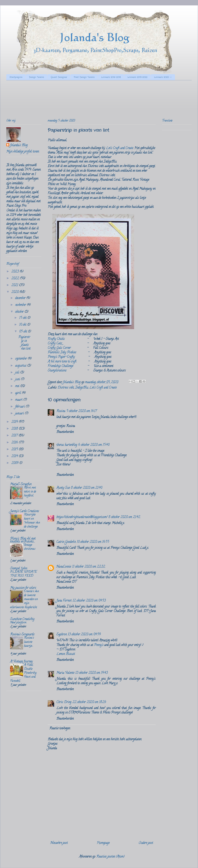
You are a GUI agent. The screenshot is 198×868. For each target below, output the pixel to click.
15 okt (23, 318)
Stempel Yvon (18, 568)
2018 (15, 428)
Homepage (103, 843)
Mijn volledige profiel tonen (22, 151)
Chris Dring (63, 702)
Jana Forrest (63, 600)
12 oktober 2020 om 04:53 (89, 600)
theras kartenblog (66, 445)
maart (19, 400)
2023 (15, 271)
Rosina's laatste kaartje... (29, 642)
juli (17, 372)
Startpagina (16, 77)
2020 (15, 292)
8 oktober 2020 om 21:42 (124, 517)
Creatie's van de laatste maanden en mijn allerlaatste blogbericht (24, 599)
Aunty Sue (63, 488)
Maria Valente (65, 673)
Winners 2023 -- (163, 77)
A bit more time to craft (62, 361)
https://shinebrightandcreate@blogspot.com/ (81, 517)
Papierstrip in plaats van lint (24, 343)
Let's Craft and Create (102, 387)
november (21, 305)
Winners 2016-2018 (111, 77)
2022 (15, 278)
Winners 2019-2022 (137, 77)
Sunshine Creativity (22, 619)
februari (20, 406)
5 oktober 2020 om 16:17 (81, 411)
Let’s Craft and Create (119, 148)
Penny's (98, 645)
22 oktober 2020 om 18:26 (89, 702)
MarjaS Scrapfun (20, 484)
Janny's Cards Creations (24, 511)
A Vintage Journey (21, 661)
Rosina (60, 411)
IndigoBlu (81, 387)
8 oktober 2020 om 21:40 (86, 488)
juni (18, 379)
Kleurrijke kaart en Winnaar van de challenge (32, 521)
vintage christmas (29, 547)
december (20, 298)
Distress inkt (66, 387)
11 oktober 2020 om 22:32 (88, 566)
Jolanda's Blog (19, 145)
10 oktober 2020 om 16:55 (93, 542)
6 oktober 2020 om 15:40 (93, 445)
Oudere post (145, 843)
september (21, 358)
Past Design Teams (84, 77)
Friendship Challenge (60, 366)
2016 (15, 442)
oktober (19, 312)
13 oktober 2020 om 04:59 (84, 634)
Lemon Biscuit (65, 654)
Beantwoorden (65, 432)
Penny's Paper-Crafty (61, 357)
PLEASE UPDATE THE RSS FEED (23, 574)
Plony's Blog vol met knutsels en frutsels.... (22, 540)
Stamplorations (57, 370)
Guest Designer (59, 77)
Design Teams (36, 77)
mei (17, 386)
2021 (15, 285)
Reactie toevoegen (59, 728)
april (18, 393)
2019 (15, 422)
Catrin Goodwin (66, 542)
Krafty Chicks (56, 339)
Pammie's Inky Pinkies (62, 352)
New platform (18, 622)
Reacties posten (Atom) (110, 856)
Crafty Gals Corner (59, 348)
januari (20, 413)
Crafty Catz (55, 343)
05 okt (23, 331)
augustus (21, 365)
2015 (15, 449)
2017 (15, 435)
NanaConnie (63, 566)
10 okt (23, 324)
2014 (15, 456)
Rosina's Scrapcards (22, 634)
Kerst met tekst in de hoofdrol (30, 492)
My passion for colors (23, 588)
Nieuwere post (59, 843)
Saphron (61, 634)
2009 (15, 463)
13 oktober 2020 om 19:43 (91, 673)
